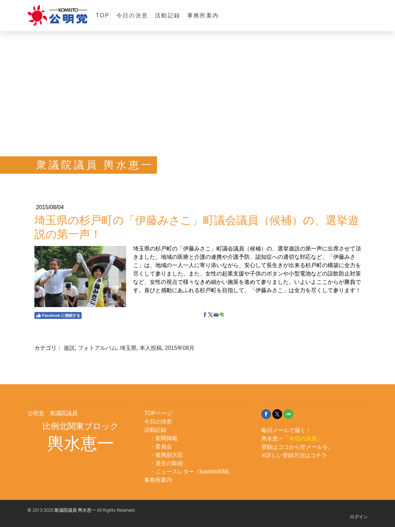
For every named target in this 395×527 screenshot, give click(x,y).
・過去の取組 (166, 463)
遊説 (69, 348)
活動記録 (167, 15)
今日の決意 (132, 15)
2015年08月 (180, 348)
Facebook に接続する (58, 315)
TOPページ (158, 413)
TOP (102, 15)
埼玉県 (128, 348)
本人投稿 (151, 348)
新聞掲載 (166, 438)
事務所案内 (203, 15)
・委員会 (161, 447)
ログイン (359, 516)
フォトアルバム (97, 348)
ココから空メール (300, 447)
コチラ (318, 455)
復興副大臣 (169, 455)
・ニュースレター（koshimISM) (189, 472)
